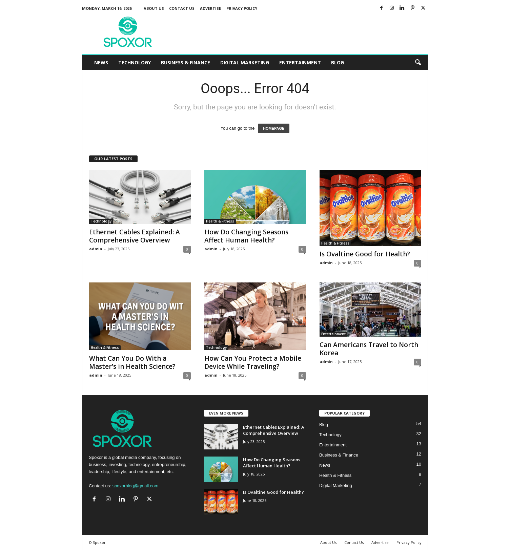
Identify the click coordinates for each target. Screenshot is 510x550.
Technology (134, 62)
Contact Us (182, 8)
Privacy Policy (241, 8)
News (101, 62)
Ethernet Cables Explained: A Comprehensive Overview (134, 236)
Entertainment (300, 62)
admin (95, 248)
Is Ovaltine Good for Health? (365, 254)
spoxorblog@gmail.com (135, 485)
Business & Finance (185, 62)
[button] (417, 62)
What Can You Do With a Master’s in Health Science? (132, 362)
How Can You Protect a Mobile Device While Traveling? (252, 362)
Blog (337, 62)
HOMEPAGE (273, 128)
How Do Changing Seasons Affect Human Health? (246, 236)
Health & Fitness (220, 221)
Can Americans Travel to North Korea (369, 348)
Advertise (210, 8)
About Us (154, 8)
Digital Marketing (244, 62)
